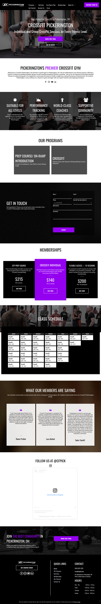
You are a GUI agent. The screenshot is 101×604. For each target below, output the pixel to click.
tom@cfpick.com (79, 571)
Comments (55, 211)
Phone (54, 200)
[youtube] (52, 82)
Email (75, 194)
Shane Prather (21, 438)
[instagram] (49, 82)
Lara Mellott (50, 439)
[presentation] (65, 222)
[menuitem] (32, 4)
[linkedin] (55, 82)
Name (55, 194)
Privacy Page (76, 602)
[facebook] (45, 82)
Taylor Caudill (80, 440)
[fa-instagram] (50, 467)
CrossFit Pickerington (44, 516)
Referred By (56, 206)
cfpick (53, 516)
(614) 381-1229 (79, 568)
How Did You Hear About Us (80, 200)
